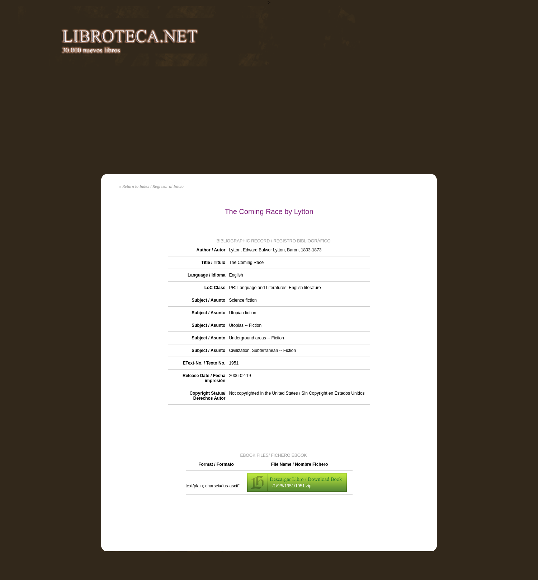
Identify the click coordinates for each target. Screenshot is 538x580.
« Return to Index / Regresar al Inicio (151, 186)
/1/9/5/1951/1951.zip (292, 485)
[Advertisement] (269, 120)
